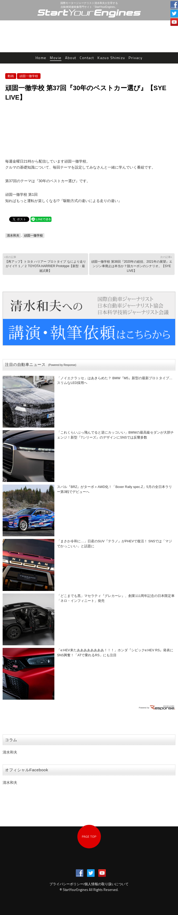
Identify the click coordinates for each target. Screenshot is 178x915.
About (70, 57)
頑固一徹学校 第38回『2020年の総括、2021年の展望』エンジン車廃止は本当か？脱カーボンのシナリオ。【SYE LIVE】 (131, 264)
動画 (11, 76)
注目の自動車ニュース (40, 364)
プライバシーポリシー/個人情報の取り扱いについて (89, 884)
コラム (11, 740)
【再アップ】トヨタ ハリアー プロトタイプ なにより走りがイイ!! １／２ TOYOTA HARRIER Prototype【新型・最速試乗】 (45, 264)
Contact (87, 57)
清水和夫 (13, 235)
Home (41, 57)
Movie (55, 57)
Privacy (135, 57)
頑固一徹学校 (28, 76)
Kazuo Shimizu (111, 57)
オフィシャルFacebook (26, 770)
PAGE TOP (89, 836)
